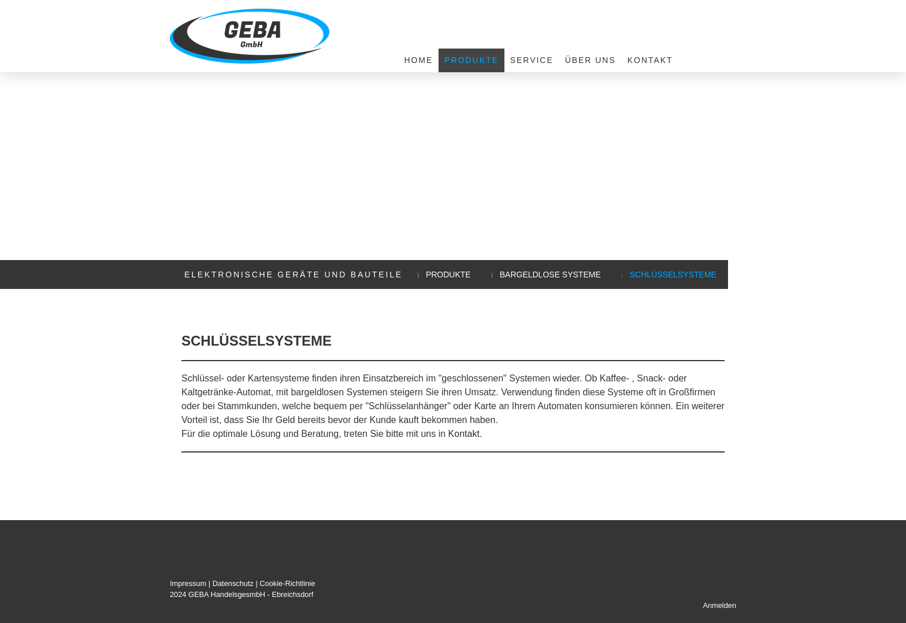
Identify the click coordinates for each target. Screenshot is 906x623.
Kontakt (650, 60)
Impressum (188, 583)
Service (532, 60)
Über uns (590, 60)
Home (418, 60)
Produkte (471, 60)
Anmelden (719, 605)
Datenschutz (233, 583)
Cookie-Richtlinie (287, 583)
